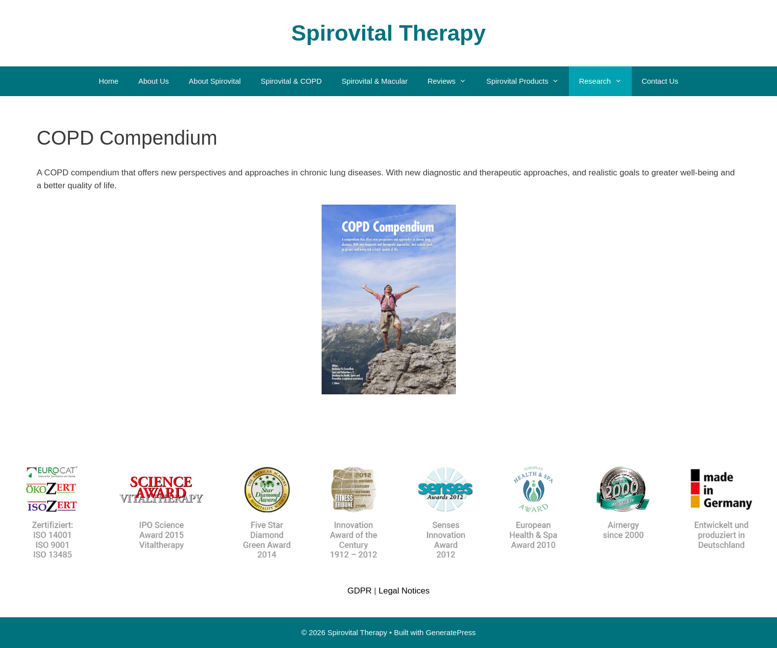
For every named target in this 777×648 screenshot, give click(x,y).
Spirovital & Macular (374, 81)
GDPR (359, 590)
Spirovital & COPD (291, 81)
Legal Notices (404, 590)
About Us (153, 81)
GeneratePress (451, 632)
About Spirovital (215, 81)
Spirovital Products (527, 81)
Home (108, 81)
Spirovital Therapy (388, 33)
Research (605, 81)
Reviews (452, 81)
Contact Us (660, 81)
